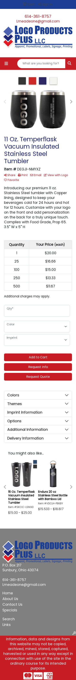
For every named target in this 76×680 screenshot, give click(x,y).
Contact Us (12, 604)
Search (8, 619)
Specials (9, 610)
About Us (10, 598)
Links (6, 624)
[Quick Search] (41, 63)
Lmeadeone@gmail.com (38, 21)
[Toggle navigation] (6, 63)
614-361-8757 (38, 16)
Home (7, 593)
